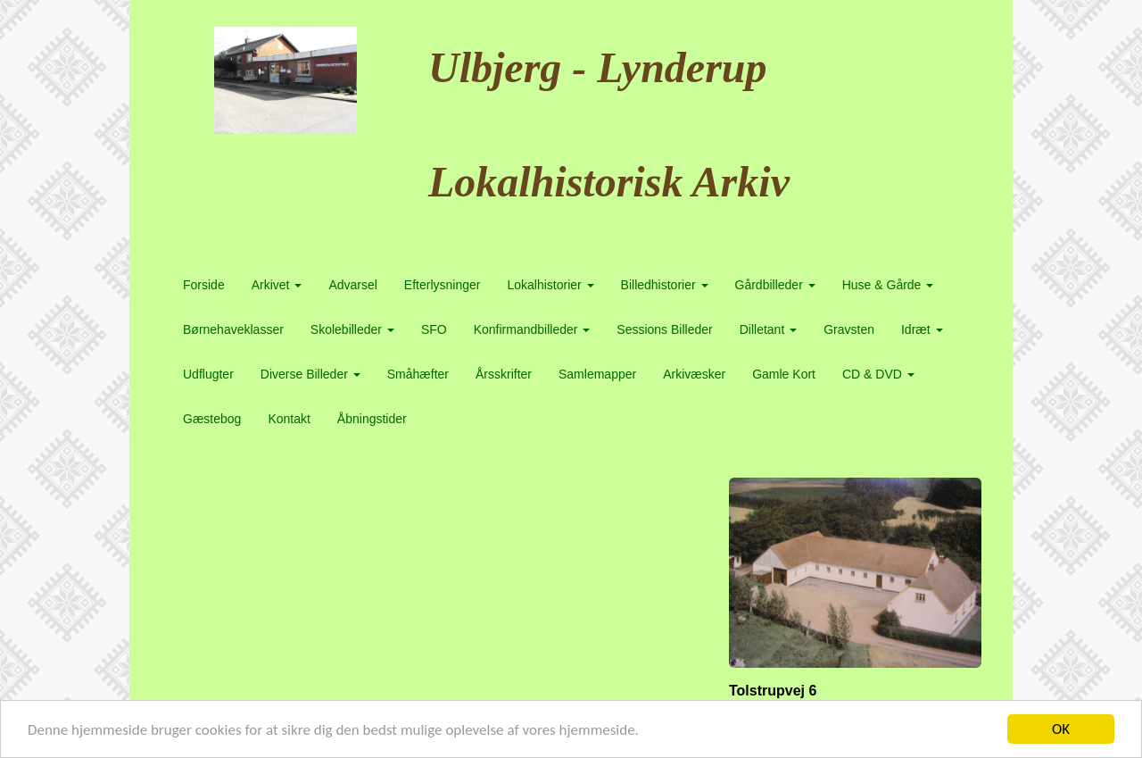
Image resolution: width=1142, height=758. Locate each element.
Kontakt (289, 419)
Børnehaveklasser (233, 329)
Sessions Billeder (664, 329)
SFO (434, 329)
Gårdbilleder (775, 285)
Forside (204, 285)
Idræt (922, 329)
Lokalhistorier (550, 285)
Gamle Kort (783, 374)
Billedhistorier (664, 285)
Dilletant (768, 329)
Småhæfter (418, 374)
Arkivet (277, 285)
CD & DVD (878, 374)
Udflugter (208, 374)
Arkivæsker (694, 374)
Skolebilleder (352, 329)
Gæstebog (212, 419)
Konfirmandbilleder (532, 329)
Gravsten (848, 329)
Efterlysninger (442, 285)
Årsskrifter (504, 374)
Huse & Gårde (888, 285)
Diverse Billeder (310, 374)
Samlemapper (597, 374)
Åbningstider (372, 419)
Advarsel (352, 285)
